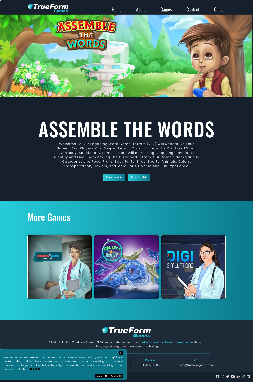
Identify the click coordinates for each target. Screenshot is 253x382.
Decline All (116, 376)
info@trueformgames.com (197, 365)
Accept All (101, 376)
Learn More (34, 369)
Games (166, 9)
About (141, 9)
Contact (192, 9)
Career (219, 9)
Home (116, 9)
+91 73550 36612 (150, 365)
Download (114, 177)
